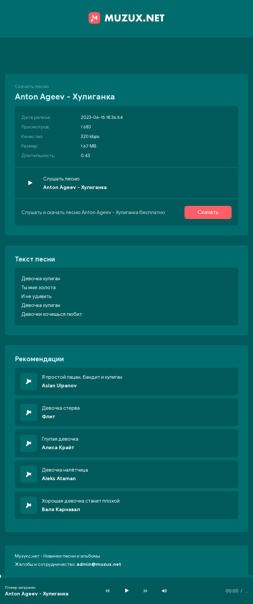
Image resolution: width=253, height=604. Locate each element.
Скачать (208, 212)
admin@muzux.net (98, 564)
